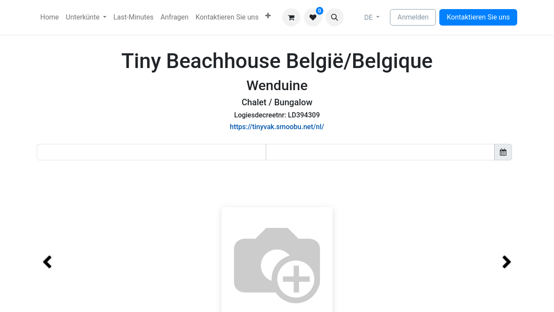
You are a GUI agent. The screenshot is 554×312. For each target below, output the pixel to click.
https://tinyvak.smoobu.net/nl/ (277, 127)
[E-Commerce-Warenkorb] (291, 17)
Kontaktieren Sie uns (478, 17)
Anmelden (412, 17)
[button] (334, 17)
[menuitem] (49, 17)
